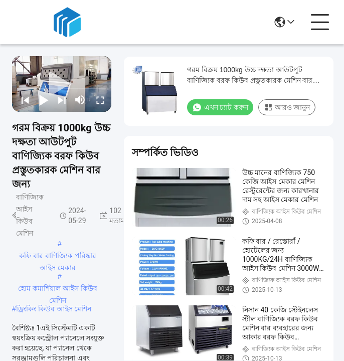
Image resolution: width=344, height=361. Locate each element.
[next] (61, 99)
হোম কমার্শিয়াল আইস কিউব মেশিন (57, 289)
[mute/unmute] (80, 99)
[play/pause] (43, 99)
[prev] (24, 99)
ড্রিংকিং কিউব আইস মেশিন (54, 309)
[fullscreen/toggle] (99, 99)
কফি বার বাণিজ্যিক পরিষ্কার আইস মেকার (57, 257)
